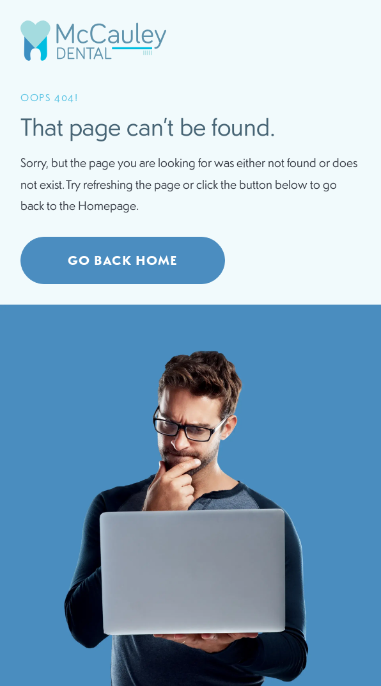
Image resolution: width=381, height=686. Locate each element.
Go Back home (123, 260)
